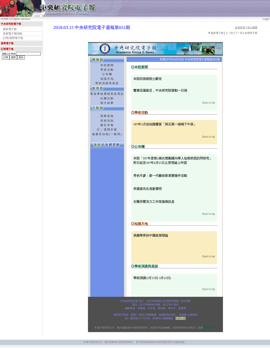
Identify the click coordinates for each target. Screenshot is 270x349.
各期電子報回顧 (12, 33)
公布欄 (107, 74)
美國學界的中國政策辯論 (150, 235)
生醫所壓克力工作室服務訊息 (153, 201)
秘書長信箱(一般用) (107, 134)
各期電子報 (251, 32)
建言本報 (107, 125)
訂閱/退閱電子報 (13, 38)
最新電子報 (10, 29)
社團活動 (107, 98)
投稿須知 (107, 120)
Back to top (208, 102)
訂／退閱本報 (107, 129)
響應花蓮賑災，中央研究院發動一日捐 (160, 90)
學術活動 (107, 69)
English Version (20, 19)
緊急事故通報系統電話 (107, 93)
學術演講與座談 (107, 83)
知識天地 (107, 78)
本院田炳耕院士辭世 (147, 79)
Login (266, 19)
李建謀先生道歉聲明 (147, 188)
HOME (5, 19)
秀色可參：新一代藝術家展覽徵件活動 (160, 175)
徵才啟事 (107, 102)
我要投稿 (107, 116)
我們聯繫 (208, 327)
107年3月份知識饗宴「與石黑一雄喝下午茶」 (164, 124)
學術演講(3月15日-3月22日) (152, 278)
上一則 (229, 32)
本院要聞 (107, 65)
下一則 (239, 32)
